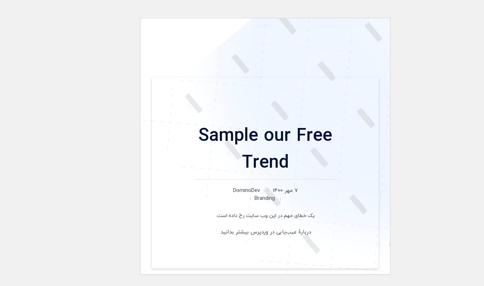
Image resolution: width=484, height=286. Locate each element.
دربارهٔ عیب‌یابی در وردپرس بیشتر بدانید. (242, 232)
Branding (241, 198)
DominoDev (223, 190)
